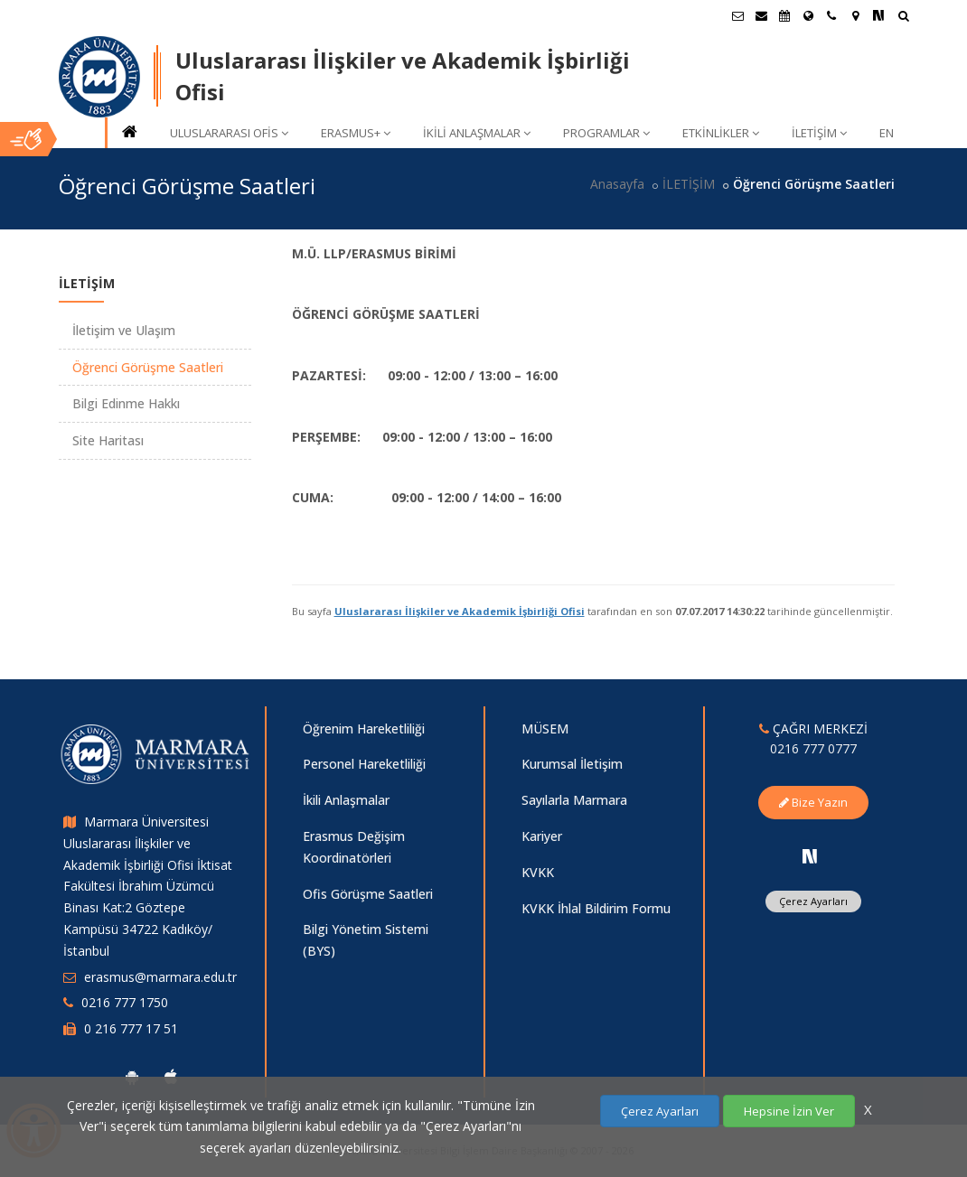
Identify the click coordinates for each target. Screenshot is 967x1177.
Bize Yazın (813, 802)
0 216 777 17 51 (131, 1028)
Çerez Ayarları (813, 901)
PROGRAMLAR (606, 133)
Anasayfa (617, 183)
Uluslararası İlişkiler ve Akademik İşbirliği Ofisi (459, 611)
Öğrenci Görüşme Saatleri (147, 367)
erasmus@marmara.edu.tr (160, 977)
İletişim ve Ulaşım (123, 330)
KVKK (537, 872)
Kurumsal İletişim (572, 763)
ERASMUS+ (355, 133)
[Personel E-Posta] (761, 15)
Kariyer (541, 836)
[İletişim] (831, 15)
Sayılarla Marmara (574, 799)
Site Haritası (108, 440)
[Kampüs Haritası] (855, 15)
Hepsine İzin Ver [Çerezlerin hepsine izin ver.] (789, 1111)
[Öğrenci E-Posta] (737, 15)
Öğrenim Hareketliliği (364, 728)
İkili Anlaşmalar (346, 799)
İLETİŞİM (819, 133)
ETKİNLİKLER (720, 133)
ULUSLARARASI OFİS (229, 133)
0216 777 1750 (124, 1002)
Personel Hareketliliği (364, 763)
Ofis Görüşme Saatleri (368, 893)
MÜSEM (544, 728)
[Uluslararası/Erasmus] (808, 15)
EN (886, 133)
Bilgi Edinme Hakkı (126, 403)
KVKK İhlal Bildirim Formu (596, 908)
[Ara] (903, 17)
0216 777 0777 (813, 748)
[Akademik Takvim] (784, 15)
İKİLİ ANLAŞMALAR (476, 133)
